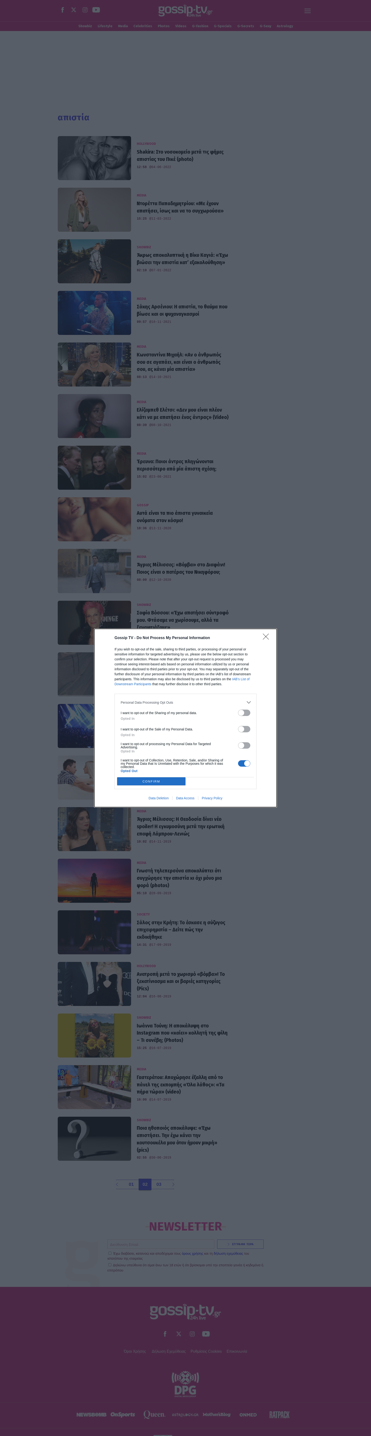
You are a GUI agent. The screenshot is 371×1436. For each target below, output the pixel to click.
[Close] (267, 638)
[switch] (244, 713)
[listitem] (185, 702)
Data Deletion (159, 798)
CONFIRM (151, 781)
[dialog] (185, 718)
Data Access (185, 798)
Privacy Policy (212, 798)
